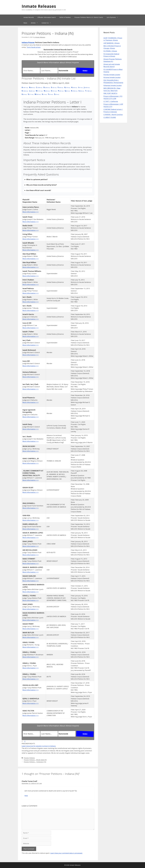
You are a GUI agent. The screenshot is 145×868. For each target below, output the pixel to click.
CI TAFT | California (110, 101)
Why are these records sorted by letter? (41, 185)
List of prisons (113, 17)
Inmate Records (28, 17)
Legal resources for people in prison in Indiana (39, 746)
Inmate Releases (39, 6)
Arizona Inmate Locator (112, 77)
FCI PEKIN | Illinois (110, 51)
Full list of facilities (65, 17)
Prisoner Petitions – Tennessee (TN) (35, 762)
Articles (35, 23)
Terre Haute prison (34, 47)
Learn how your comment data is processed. (66, 853)
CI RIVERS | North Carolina (113, 114)
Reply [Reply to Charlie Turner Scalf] (26, 795)
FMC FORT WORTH (110, 93)
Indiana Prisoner (28, 42)
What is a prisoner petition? (37, 179)
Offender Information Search (46, 17)
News (25, 23)
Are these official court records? (38, 190)
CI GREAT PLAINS (109, 117)
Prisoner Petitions (29, 758)
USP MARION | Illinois (111, 43)
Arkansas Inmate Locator (112, 85)
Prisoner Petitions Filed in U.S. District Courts (88, 17)
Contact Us (47, 23)
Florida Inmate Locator (111, 74)
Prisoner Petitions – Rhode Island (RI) (35, 760)
